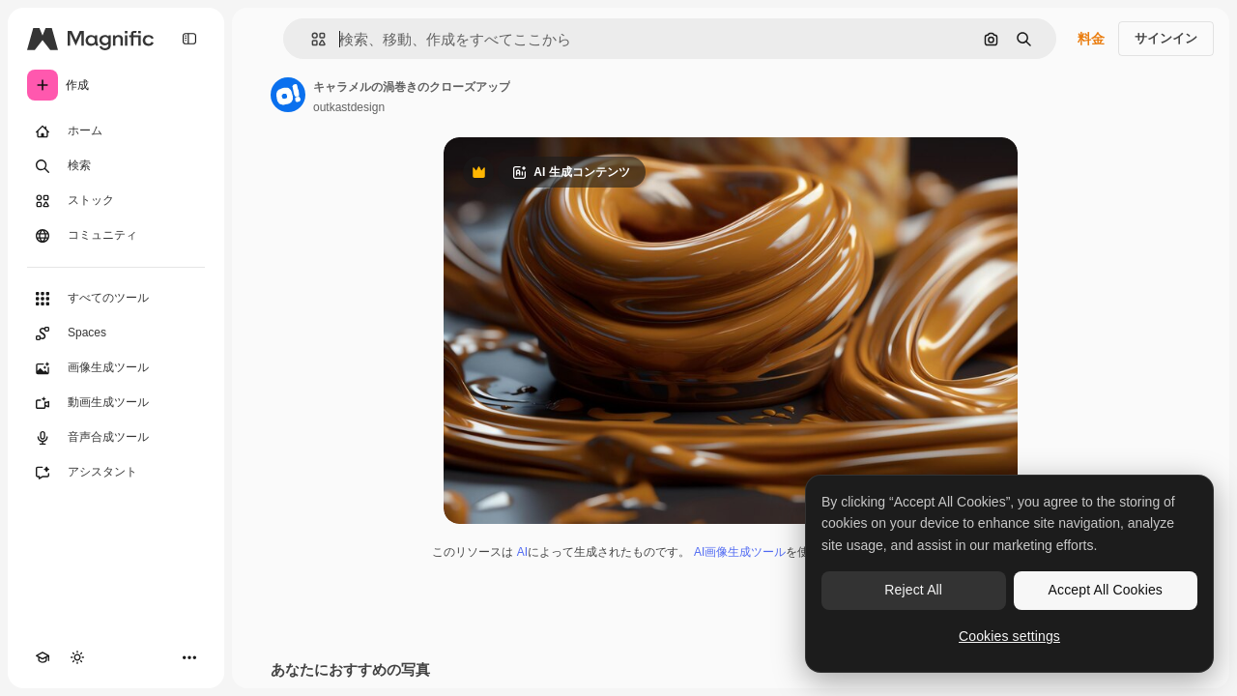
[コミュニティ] (116, 235)
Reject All (913, 589)
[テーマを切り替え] (77, 657)
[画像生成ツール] (116, 368)
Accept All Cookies (1106, 589)
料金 (1091, 38)
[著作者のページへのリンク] (288, 94)
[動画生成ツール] (116, 403)
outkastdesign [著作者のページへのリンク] (349, 107)
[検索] (116, 166)
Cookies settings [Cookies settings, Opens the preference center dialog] (1009, 636)
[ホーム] (116, 131)
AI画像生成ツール (740, 552)
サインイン (1166, 38)
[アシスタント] (116, 472)
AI (522, 552)
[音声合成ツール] (116, 437)
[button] (310, 39)
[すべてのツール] (116, 298)
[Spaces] (116, 333)
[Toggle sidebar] (189, 38)
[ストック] (116, 201)
